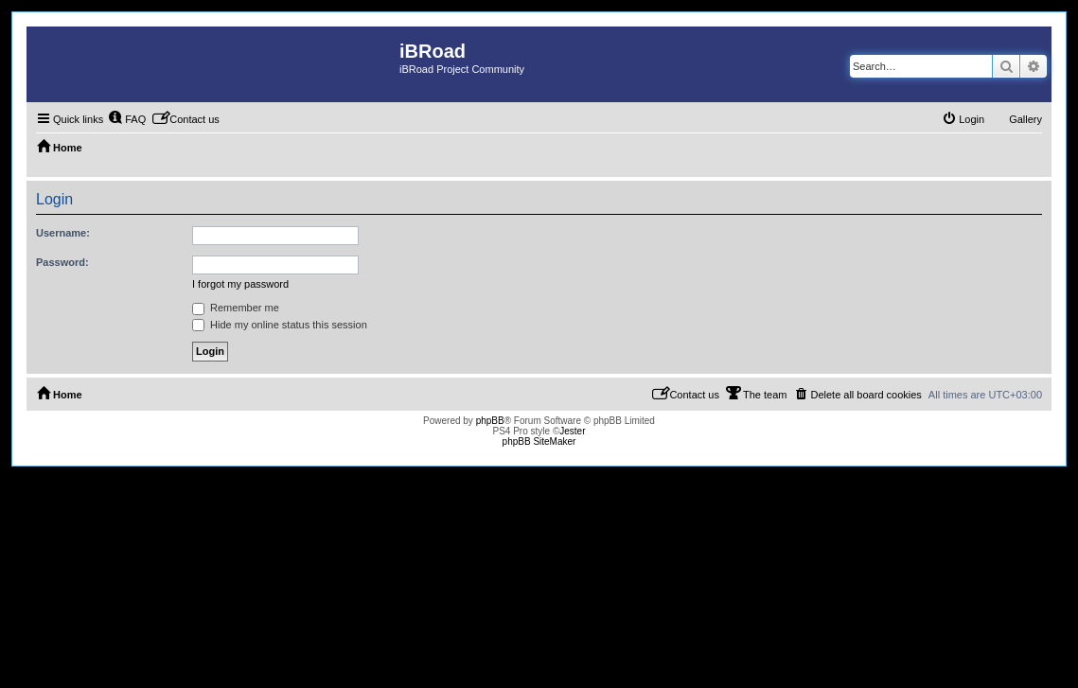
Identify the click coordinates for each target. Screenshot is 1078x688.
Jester (572, 431)
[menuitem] (127, 119)
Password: (62, 262)
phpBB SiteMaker (539, 441)
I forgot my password (240, 284)
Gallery (1025, 119)
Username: (63, 232)
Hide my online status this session (279, 324)
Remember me (235, 307)
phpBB (490, 420)
